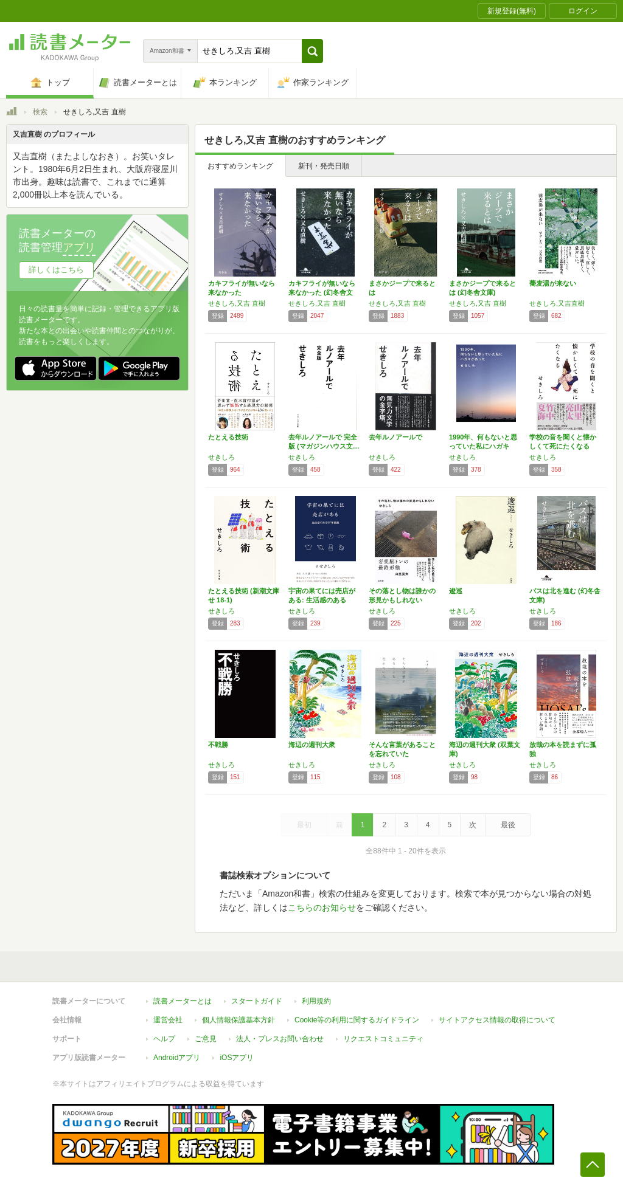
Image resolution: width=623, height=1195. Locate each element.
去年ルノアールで (395, 437)
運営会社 (168, 1020)
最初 (304, 825)
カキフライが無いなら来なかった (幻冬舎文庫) (321, 292)
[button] (312, 51)
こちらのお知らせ (322, 907)
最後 (508, 825)
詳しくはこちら (56, 269)
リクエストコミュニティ (383, 1038)
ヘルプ (164, 1038)
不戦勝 (218, 744)
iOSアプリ (237, 1057)
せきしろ (221, 457)
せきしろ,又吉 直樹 (236, 303)
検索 (40, 112)
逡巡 (455, 590)
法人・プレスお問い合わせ (280, 1038)
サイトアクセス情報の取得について (497, 1020)
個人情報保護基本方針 (238, 1020)
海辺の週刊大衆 (311, 744)
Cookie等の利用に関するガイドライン (356, 1020)
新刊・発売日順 (323, 166)
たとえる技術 (228, 437)
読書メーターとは (182, 1001)
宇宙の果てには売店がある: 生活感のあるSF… (321, 600)
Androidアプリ (176, 1057)
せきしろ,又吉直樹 (557, 303)
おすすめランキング (240, 166)
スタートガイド (256, 1001)
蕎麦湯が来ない (552, 283)
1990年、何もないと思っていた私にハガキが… (483, 446)
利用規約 (316, 1001)
